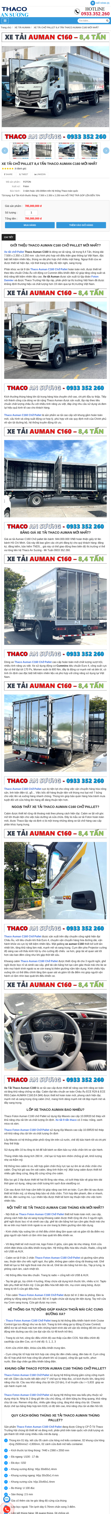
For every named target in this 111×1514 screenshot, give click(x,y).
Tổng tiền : (11, 218)
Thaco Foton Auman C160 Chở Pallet (26, 1130)
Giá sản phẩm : (14, 205)
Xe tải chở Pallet (14, 252)
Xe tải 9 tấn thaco (66, 1120)
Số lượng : (11, 212)
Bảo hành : (15, 191)
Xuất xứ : (16, 186)
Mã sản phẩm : (13, 182)
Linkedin (40, 174)
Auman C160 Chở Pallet (53, 269)
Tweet (23, 174)
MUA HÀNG (30, 225)
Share (8, 174)
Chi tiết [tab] (8, 237)
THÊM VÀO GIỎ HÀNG (81, 225)
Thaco (34, 269)
